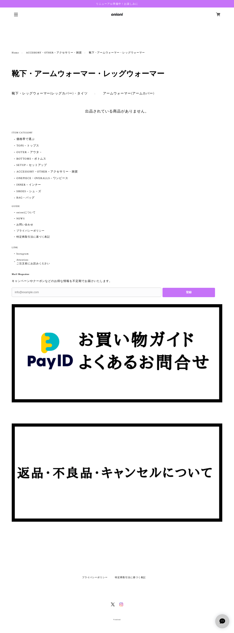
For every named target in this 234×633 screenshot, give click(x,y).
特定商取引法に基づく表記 (33, 237)
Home (15, 52)
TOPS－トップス (27, 145)
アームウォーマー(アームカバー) (128, 93)
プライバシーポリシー (30, 230)
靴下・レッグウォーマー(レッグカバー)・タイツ (50, 93)
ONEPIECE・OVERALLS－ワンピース (42, 178)
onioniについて (26, 212)
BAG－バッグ (25, 197)
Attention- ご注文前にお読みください (33, 261)
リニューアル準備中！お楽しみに (117, 3)
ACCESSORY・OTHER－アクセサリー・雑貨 (54, 52)
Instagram (22, 253)
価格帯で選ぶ (25, 139)
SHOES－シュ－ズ (28, 191)
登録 (189, 292)
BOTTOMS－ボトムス (31, 159)
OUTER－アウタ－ (29, 152)
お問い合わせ (24, 224)
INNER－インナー (28, 185)
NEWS (20, 218)
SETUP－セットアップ (31, 165)
